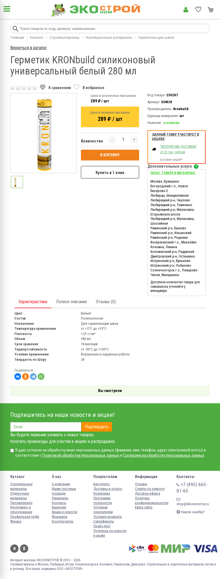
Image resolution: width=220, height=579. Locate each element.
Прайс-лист (102, 526)
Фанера (15, 521)
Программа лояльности (102, 500)
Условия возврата (107, 517)
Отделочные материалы (19, 495)
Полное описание (71, 301)
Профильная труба (24, 517)
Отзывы (141, 484)
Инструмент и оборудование (21, 509)
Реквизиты (60, 498)
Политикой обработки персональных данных (80, 455)
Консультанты (62, 521)
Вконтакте (14, 548)
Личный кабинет (185, 10)
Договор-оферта (147, 493)
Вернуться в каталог (28, 47)
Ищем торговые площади (64, 491)
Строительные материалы (21, 486)
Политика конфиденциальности (151, 500)
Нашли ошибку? (190, 512)
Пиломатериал (21, 503)
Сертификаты (103, 521)
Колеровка (101, 493)
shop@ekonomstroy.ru (192, 501)
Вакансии (59, 507)
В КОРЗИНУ (110, 155)
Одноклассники (24, 548)
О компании (61, 484)
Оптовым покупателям (103, 509)
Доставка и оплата (107, 489)
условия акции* (171, 160)
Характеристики (33, 301)
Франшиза (59, 517)
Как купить (101, 484)
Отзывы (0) (106, 301)
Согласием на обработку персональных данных (163, 455)
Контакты (59, 503)
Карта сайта (143, 507)
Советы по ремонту (150, 489)
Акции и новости (64, 512)
